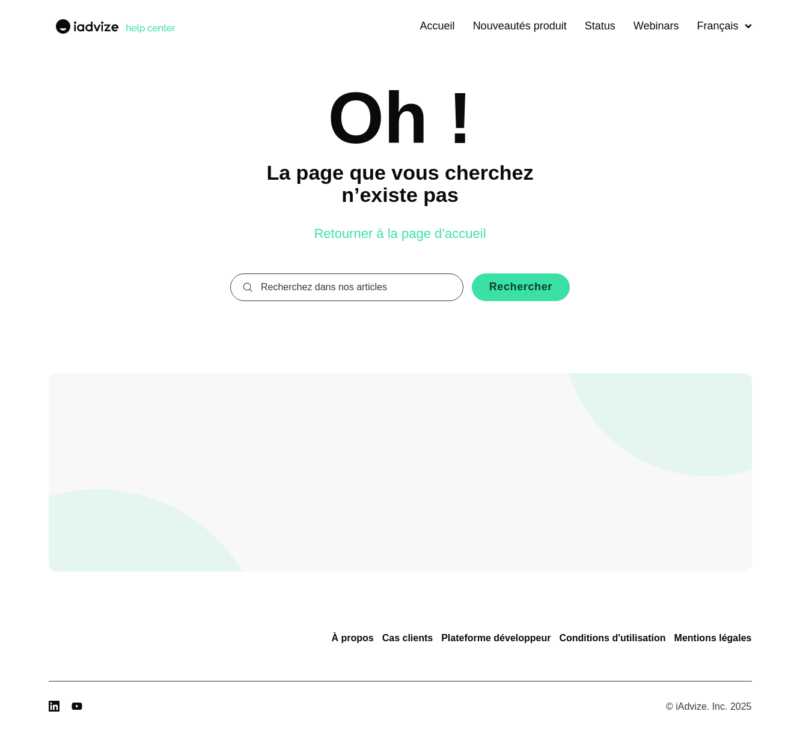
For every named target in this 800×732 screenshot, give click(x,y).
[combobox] (346, 287)
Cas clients (407, 638)
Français (724, 26)
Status (600, 26)
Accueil (437, 26)
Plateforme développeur (496, 638)
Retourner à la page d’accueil (400, 233)
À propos (352, 638)
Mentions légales (713, 638)
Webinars (656, 26)
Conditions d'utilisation (612, 638)
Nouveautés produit (520, 26)
